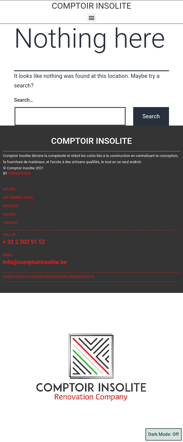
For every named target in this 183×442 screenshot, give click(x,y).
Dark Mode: (163, 434)
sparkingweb (19, 173)
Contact (10, 223)
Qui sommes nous (18, 198)
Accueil (9, 189)
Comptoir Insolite (91, 6)
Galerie (9, 214)
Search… (23, 100)
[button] (91, 17)
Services (10, 206)
